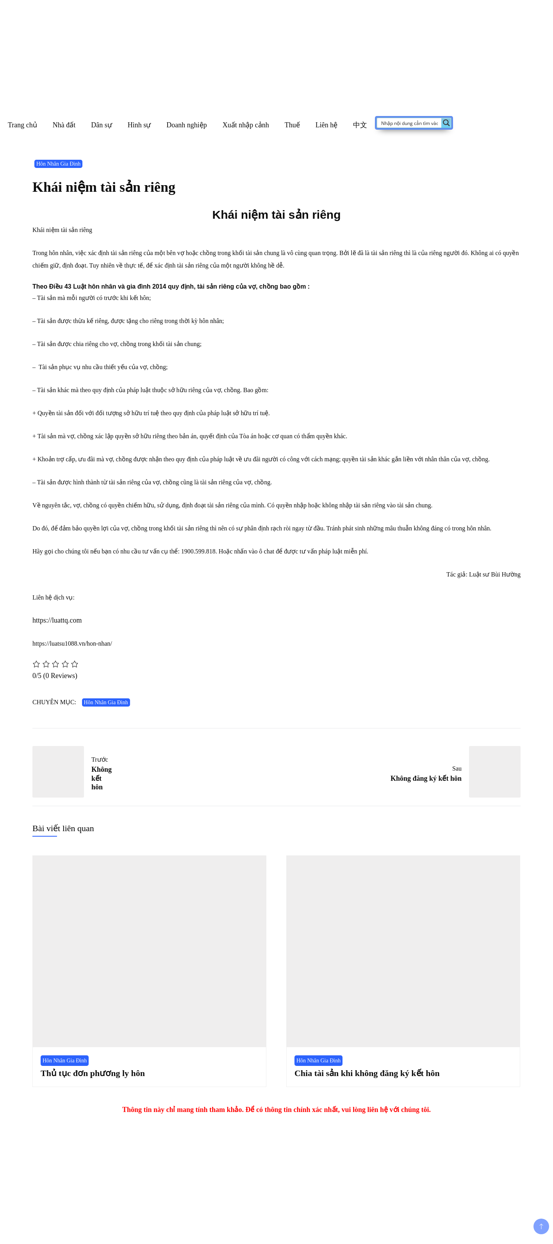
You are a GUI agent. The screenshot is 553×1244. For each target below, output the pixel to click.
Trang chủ (22, 125)
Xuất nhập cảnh (246, 125)
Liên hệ (327, 125)
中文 (360, 125)
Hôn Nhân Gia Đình (58, 164)
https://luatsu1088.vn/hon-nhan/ (72, 643)
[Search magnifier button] (446, 123)
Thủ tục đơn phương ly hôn (93, 1073)
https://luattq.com (57, 620)
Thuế (292, 125)
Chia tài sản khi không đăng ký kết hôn (367, 1073)
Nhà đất (64, 125)
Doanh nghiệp (186, 125)
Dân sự (101, 125)
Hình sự (139, 125)
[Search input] (409, 123)
